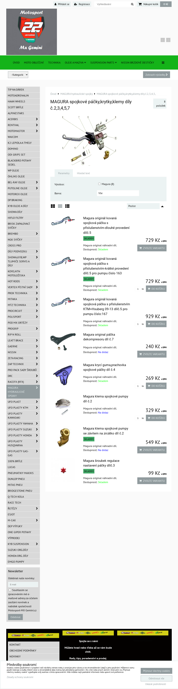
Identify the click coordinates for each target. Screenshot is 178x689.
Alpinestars (16, 113)
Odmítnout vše (156, 678)
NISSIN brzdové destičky (137, 62)
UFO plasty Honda (24, 435)
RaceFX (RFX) (24, 382)
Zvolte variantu (152, 248)
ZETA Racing (24, 358)
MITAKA (24, 299)
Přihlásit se (62, 4)
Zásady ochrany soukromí (20, 677)
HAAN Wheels (16, 101)
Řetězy (24, 508)
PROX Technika (24, 293)
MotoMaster (24, 131)
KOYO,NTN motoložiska (24, 273)
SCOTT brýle (15, 107)
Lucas (11, 467)
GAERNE (24, 346)
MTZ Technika (24, 305)
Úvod (16, 62)
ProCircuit (24, 311)
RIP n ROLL (14, 334)
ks (139, 288)
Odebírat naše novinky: (21, 578)
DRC (24, 376)
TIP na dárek (16, 89)
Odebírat (15, 617)
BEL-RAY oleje (24, 182)
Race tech (14, 502)
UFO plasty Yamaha (24, 423)
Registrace (82, 4)
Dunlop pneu (16, 479)
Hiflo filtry (15, 217)
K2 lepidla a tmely (20, 142)
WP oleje (13, 170)
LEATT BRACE (24, 340)
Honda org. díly (18, 555)
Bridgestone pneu (20, 490)
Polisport (24, 317)
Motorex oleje (18, 194)
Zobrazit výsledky (156, 74)
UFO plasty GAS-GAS (24, 453)
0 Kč (165, 4)
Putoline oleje (24, 188)
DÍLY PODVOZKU (24, 251)
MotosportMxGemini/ (142, 640)
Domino (13, 148)
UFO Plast (24, 402)
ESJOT (11, 514)
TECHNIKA (54, 62)
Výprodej (14, 538)
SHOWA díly (15, 212)
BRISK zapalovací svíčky (19, 225)
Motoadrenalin (18, 95)
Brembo (24, 233)
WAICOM (13, 137)
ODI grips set (16, 154)
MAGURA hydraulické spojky (24, 392)
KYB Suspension (24, 544)
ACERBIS (24, 119)
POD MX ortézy (18, 322)
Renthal (24, 125)
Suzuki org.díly (18, 550)
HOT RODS (24, 281)
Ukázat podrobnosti (155, 684)
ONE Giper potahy (19, 532)
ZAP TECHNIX (24, 364)
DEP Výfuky (15, 526)
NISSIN (24, 352)
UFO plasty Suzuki (24, 429)
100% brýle (15, 461)
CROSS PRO (14, 245)
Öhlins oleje (16, 176)
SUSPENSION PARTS (103, 62)
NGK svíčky (15, 239)
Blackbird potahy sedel (19, 162)
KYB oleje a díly (18, 206)
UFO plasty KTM (24, 407)
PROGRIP (24, 328)
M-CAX (24, 520)
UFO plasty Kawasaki (24, 415)
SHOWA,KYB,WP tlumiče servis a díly (24, 261)
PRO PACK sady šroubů (22, 370)
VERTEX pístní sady (24, 287)
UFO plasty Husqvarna (24, 443)
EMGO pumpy (16, 561)
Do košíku (156, 288)
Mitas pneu (15, 484)
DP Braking (15, 200)
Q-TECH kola (16, 496)
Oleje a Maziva (75, 62)
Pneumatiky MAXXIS (21, 473)
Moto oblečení (34, 62)
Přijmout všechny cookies (156, 670)
